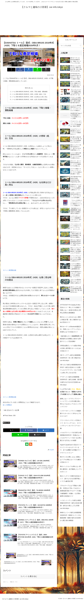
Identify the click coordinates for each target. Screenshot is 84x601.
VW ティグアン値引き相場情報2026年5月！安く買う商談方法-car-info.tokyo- (70, 357)
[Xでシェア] (11, 69)
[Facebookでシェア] (20, 69)
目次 (26, 88)
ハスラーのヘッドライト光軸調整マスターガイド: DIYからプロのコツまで (70, 413)
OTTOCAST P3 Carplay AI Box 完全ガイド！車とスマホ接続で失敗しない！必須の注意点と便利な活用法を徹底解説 (70, 309)
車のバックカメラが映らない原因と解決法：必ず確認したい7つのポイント (71, 469)
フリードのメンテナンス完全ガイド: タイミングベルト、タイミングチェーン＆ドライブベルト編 (71, 424)
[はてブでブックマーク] (29, 69)
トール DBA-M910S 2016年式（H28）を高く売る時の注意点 (29, 99)
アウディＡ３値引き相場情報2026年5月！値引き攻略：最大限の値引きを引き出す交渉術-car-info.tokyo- (71, 381)
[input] (71, 45)
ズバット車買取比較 (9, 270)
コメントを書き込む (28, 576)
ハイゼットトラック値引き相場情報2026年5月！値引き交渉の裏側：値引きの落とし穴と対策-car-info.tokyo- (71, 504)
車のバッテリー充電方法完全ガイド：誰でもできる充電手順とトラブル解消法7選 (70, 478)
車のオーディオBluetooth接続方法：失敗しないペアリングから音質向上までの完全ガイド (70, 329)
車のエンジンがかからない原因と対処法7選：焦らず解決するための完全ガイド (71, 319)
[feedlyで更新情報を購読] (26, 444)
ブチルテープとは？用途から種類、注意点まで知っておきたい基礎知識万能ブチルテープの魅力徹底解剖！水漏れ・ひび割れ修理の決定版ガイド (70, 491)
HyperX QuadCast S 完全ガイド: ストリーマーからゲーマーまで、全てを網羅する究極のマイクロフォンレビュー (71, 448)
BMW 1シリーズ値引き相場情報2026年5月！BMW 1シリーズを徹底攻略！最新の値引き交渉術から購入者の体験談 (70, 516)
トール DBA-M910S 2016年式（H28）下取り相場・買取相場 (29, 91)
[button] (46, 69)
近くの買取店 (7, 405)
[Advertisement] (42, 23)
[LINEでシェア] (37, 69)
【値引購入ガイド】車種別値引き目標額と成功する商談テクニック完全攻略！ (71, 338)
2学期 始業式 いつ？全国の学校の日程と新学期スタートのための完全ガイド (70, 348)
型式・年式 (6, 422)
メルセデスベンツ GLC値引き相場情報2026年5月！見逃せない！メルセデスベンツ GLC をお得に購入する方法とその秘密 (71, 436)
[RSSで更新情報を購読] (30, 444)
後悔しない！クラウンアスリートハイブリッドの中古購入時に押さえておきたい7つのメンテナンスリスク (71, 402)
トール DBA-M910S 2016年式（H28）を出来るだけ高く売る (29, 97)
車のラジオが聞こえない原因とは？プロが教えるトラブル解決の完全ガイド (70, 459)
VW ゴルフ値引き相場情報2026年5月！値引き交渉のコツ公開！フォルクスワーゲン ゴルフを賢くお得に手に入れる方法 (71, 368)
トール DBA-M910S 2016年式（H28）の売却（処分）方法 (28, 94)
